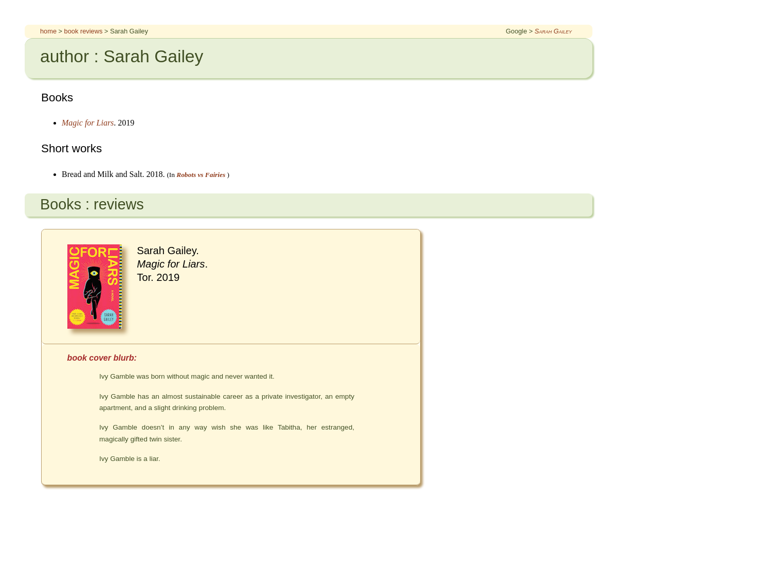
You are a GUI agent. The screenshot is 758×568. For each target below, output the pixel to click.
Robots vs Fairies (200, 175)
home (48, 31)
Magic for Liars (88, 122)
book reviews (83, 31)
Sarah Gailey (553, 31)
